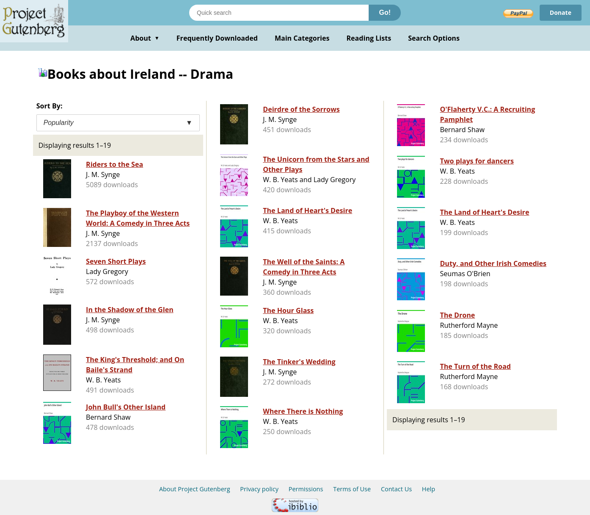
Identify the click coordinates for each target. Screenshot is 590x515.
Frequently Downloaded (217, 38)
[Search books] (279, 13)
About (145, 38)
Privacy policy (259, 489)
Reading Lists (369, 38)
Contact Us (396, 489)
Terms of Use (352, 489)
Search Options (434, 38)
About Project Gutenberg (194, 489)
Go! (385, 12)
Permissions (306, 489)
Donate (560, 12)
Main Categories (302, 38)
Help (428, 489)
